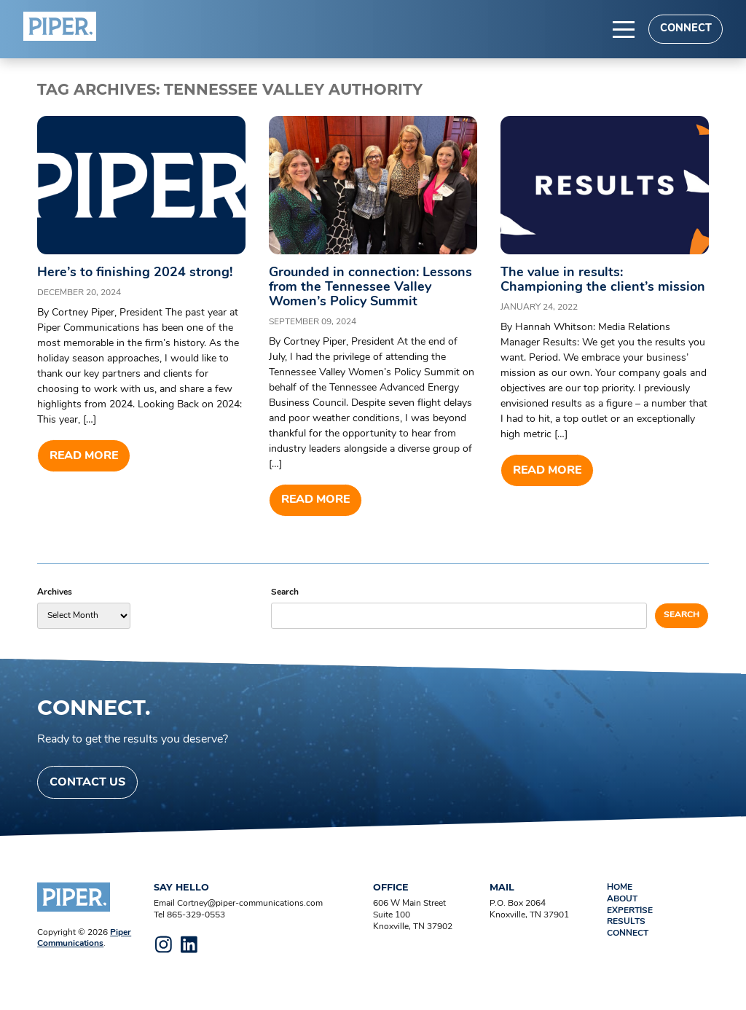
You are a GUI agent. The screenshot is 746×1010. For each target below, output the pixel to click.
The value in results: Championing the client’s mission (602, 280)
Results (626, 921)
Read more (84, 456)
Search (285, 592)
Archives (54, 592)
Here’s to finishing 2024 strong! (134, 273)
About (622, 899)
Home (619, 887)
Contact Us (87, 782)
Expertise (630, 911)
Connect (686, 28)
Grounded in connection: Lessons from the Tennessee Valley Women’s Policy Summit (370, 287)
